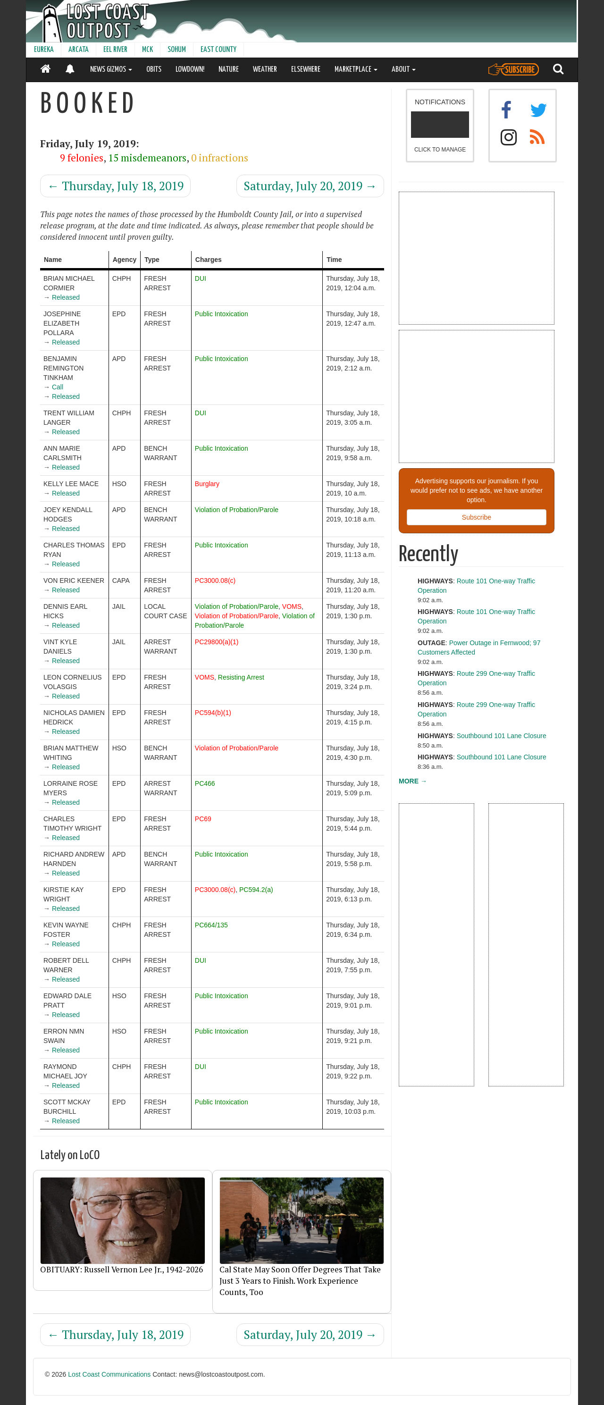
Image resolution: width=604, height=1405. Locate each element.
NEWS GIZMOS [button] (111, 70)
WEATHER (265, 70)
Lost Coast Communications (109, 1374)
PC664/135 (211, 925)
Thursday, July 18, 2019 (115, 186)
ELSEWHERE (305, 70)
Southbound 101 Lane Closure (501, 736)
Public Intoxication (221, 314)
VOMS (292, 606)
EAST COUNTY (218, 50)
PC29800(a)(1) (217, 642)
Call (57, 387)
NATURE (228, 70)
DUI (200, 278)
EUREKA (44, 50)
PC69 (203, 819)
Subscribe (476, 517)
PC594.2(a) (256, 889)
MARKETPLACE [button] (356, 70)
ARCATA (78, 50)
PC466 (205, 783)
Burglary (207, 484)
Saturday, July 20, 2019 (310, 186)
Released (66, 297)
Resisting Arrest (241, 677)
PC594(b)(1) (213, 712)
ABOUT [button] (404, 70)
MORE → (413, 781)
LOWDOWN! (190, 70)
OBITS (153, 70)
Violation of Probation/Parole (236, 509)
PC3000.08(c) (215, 580)
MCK (147, 50)
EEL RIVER (115, 50)
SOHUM (177, 50)
